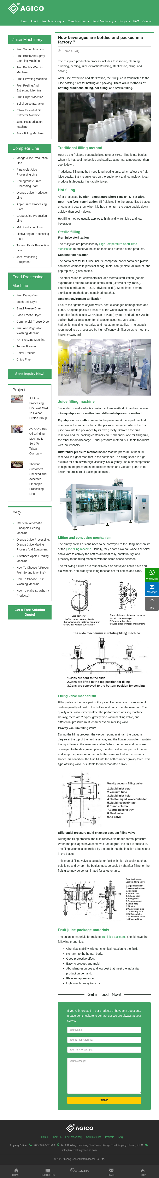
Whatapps (79, 1170)
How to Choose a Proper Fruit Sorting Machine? (33, 570)
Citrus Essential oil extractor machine (29, 113)
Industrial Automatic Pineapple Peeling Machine (29, 528)
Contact (147, 21)
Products (48, 1172)
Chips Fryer (24, 359)
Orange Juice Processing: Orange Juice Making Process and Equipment (33, 544)
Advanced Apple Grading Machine (33, 558)
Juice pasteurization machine (29, 124)
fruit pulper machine (30, 97)
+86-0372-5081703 (44, 1145)
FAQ (136, 21)
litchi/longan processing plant (33, 236)
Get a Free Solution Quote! (30, 612)
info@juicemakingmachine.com (79, 1150)
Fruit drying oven (28, 295)
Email (111, 1172)
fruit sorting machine (30, 49)
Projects (124, 21)
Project (18, 390)
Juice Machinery (27, 39)
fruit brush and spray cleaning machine (31, 58)
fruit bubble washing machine (30, 70)
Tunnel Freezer (26, 346)
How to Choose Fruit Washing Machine (30, 581)
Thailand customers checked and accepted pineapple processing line (38, 479)
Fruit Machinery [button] (52, 21)
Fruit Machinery (73, 1137)
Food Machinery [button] (104, 21)
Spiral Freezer (26, 353)
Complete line (93, 1137)
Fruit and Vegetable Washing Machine (29, 331)
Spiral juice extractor (30, 103)
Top (143, 1172)
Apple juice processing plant (32, 207)
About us (56, 1137)
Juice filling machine (30, 133)
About (34, 21)
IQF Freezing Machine (31, 339)
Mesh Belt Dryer (27, 301)
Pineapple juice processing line (27, 172)
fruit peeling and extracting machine (29, 88)
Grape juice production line (32, 218)
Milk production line (30, 227)
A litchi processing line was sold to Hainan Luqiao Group (38, 408)
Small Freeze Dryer (29, 308)
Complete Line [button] (78, 21)
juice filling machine (78, 549)
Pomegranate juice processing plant (29, 183)
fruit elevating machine (32, 79)
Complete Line (25, 148)
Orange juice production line (32, 195)
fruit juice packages (113, 936)
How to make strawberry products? (33, 593)
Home (23, 21)
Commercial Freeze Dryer (33, 321)
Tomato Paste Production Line (33, 248)
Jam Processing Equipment (27, 259)
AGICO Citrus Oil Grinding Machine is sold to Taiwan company (38, 441)
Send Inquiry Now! (29, 374)
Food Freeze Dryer (29, 315)
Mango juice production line (32, 160)
